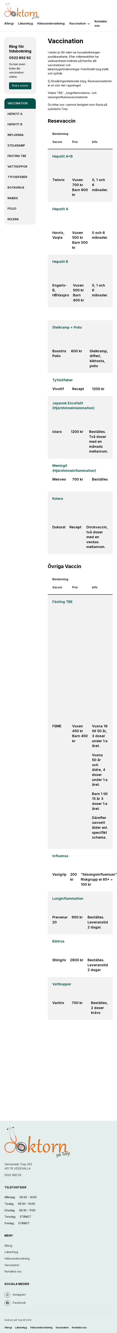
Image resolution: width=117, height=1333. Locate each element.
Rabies (13, 198)
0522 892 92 (20, 58)
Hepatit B (15, 124)
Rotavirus (16, 187)
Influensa (16, 135)
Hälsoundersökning (51, 23)
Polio (12, 208)
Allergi (9, 23)
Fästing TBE (17, 156)
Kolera (13, 219)
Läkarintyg (25, 23)
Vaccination (77, 23)
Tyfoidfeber (17, 177)
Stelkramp (16, 145)
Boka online (20, 85)
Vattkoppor (17, 166)
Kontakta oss (100, 23)
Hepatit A (15, 114)
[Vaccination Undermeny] (88, 23)
